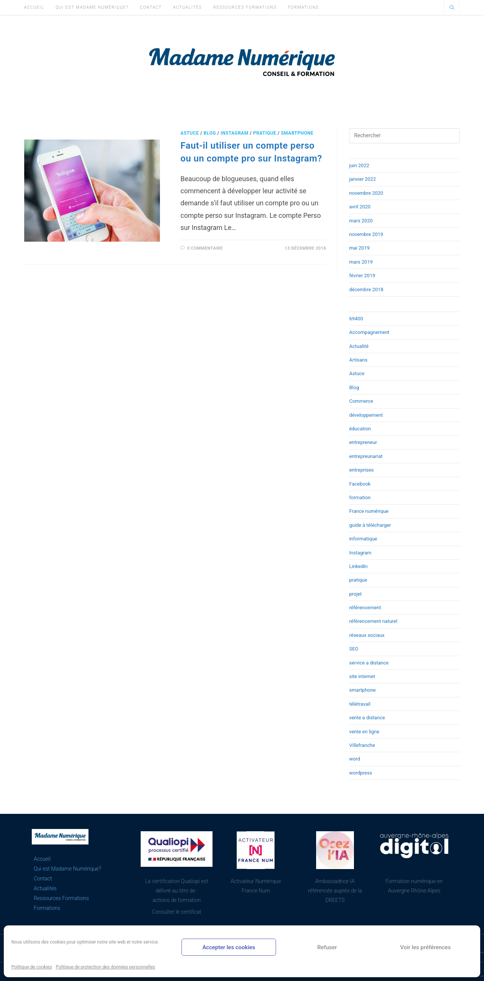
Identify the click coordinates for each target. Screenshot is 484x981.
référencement (365, 607)
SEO (353, 649)
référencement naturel (373, 621)
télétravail (359, 704)
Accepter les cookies (228, 947)
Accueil (42, 859)
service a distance (368, 663)
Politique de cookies (31, 967)
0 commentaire (205, 248)
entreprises (361, 470)
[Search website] (452, 8)
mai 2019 (359, 248)
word (354, 759)
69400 (356, 318)
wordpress (360, 773)
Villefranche (362, 745)
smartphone (297, 133)
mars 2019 (360, 262)
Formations (47, 908)
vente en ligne (364, 731)
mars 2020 (360, 221)
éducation (360, 429)
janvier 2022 (362, 179)
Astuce (189, 133)
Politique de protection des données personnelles (105, 967)
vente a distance (367, 717)
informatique (363, 539)
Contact (43, 878)
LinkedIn (358, 566)
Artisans (358, 360)
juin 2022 (359, 165)
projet (355, 594)
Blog (209, 133)
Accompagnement (369, 332)
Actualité (358, 346)
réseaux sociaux (366, 635)
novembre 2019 (366, 234)
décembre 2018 (366, 289)
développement (366, 415)
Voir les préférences (425, 947)
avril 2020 (359, 207)
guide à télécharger (370, 525)
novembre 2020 (366, 193)
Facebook (359, 484)
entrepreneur (363, 442)
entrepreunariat (365, 456)
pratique (264, 133)
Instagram (234, 133)
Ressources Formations (61, 898)
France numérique (368, 511)
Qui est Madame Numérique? (67, 869)
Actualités (45, 888)
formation (360, 497)
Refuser (327, 947)
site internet (362, 676)
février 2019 (362, 275)
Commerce (361, 401)
